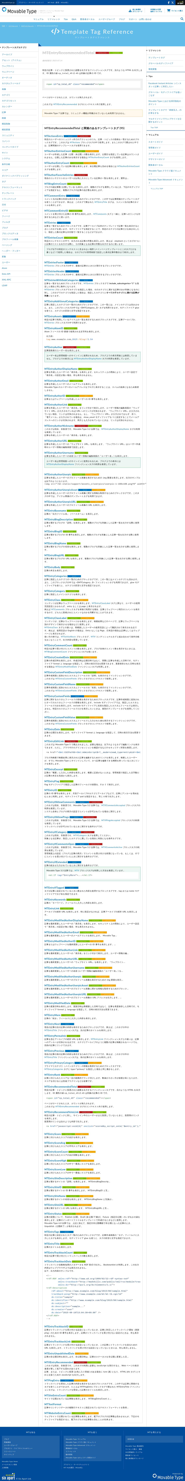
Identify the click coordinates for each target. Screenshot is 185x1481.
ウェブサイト (8, 66)
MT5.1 (95, 1062)
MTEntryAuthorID (54, 395)
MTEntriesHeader (54, 270)
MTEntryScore (52, 1132)
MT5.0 (92, 151)
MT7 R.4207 (93, 1177)
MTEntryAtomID (53, 327)
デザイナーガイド (157, 159)
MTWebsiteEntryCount (57, 1412)
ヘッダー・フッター (11, 251)
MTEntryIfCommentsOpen (59, 843)
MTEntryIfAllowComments (59, 801)
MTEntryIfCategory (55, 831)
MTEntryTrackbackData (57, 1260)
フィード (6, 216)
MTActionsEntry (53, 135)
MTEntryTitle (101, 201)
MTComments (100, 213)
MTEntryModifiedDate (66, 666)
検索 (4, 118)
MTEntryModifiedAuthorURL (61, 958)
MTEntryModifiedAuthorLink (61, 949)
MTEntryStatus (53, 1212)
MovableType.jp (8, 2)
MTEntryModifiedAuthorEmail (61, 931)
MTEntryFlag (51, 780)
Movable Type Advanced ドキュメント (81, 1444)
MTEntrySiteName (55, 1194)
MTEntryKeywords (55, 898)
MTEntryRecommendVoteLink (61, 1110)
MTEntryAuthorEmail (56, 380)
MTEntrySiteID (53, 1186)
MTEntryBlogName (55, 542)
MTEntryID (50, 789)
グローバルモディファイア (161, 63)
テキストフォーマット (12, 187)
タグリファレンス (27, 26)
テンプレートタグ (157, 57)
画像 (4, 89)
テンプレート (8, 193)
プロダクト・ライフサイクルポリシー (18, 1447)
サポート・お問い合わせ (140, 19)
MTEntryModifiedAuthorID (60, 940)
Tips (66, 19)
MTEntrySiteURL (54, 1203)
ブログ (122, 19)
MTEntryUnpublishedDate (59, 1352)
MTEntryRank (52, 1074)
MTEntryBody (52, 566)
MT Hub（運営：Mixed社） (59, 2)
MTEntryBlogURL (54, 554)
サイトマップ (9, 1453)
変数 (4, 256)
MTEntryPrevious (54, 1050)
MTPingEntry (52, 1379)
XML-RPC (6, 279)
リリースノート (10, 1450)
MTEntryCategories (55, 575)
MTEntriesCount (53, 237)
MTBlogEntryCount (55, 183)
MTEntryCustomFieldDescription (63, 671)
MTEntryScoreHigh (55, 1159)
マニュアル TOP (157, 189)
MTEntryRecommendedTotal (60, 1085)
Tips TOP (154, 127)
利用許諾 (131, 1438)
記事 (4, 112)
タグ (4, 181)
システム (6, 158)
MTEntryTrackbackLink (57, 1340)
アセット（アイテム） (12, 60)
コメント (6, 141)
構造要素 (6, 129)
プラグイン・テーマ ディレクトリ (77, 1463)
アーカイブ (7, 54)
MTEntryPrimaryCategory (59, 1062)
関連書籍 (7, 1441)
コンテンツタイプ (10, 147)
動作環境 (69, 1453)
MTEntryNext (52, 1023)
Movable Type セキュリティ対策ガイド (81, 1456)
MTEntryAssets (53, 316)
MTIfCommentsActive (111, 846)
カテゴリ (6, 95)
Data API (6, 274)
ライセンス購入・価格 (134, 1448)
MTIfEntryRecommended (65, 104)
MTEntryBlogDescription (58, 518)
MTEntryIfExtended (55, 861)
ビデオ (5, 210)
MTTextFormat (52, 1403)
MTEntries (50, 222)
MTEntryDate (52, 728)
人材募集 (6, 1466)
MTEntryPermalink (55, 1035)
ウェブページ (8, 72)
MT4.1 (92, 474)
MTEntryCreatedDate (56, 656)
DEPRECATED (102, 53)
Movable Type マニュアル (76, 1438)
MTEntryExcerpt (53, 768)
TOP (3, 26)
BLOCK (70, 136)
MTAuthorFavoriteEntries (59, 174)
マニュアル (38, 19)
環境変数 (153, 69)
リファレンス (54, 19)
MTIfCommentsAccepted (113, 804)
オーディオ (7, 77)
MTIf (93, 636)
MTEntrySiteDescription (58, 1177)
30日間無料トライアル (135, 1451)
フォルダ (6, 222)
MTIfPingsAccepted (110, 819)
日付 (4, 204)
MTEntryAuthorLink (55, 404)
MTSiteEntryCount (55, 1394)
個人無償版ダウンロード (135, 1457)
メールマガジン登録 (10, 1463)
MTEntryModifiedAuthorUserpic (63, 975)
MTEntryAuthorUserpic (57, 474)
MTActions (75, 142)
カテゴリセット (9, 100)
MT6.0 (83, 1212)
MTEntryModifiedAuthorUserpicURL (65, 993)
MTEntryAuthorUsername (59, 452)
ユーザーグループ (107, 19)
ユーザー (6, 262)
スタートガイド (156, 142)
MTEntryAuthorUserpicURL (60, 501)
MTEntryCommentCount (58, 644)
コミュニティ (8, 135)
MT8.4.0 (81, 1352)
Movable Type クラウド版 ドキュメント (81, 1441)
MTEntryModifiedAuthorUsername (64, 967)
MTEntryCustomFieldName (60, 683)
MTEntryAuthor (53, 346)
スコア (5, 170)
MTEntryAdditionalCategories (61, 301)
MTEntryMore (52, 1014)
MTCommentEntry (55, 195)
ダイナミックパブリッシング (15, 176)
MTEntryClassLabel (101, 602)
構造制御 (6, 124)
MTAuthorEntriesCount (57, 150)
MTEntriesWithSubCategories (61, 279)
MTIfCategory (80, 834)
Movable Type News (11, 1460)
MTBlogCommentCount (55, 651)
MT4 (83, 316)
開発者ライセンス (133, 1454)
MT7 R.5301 (109, 919)
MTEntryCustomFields (66, 678)
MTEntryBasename (55, 509)
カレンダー (7, 106)
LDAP (4, 285)
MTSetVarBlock (68, 636)
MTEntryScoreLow (55, 1168)
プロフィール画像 (10, 239)
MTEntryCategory (54, 590)
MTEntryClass (52, 599)
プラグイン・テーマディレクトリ (31, 2)
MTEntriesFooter (54, 262)
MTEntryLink (51, 907)
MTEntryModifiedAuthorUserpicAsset (66, 984)
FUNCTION (116, 53)
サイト (5, 152)
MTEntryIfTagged (54, 886)
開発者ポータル (87, 19)
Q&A (74, 19)
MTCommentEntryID (56, 210)
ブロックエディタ (10, 233)
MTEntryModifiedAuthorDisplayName (66, 919)
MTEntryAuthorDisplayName (88, 358)
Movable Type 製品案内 (135, 1445)
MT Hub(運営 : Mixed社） (75, 1466)
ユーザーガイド (156, 153)
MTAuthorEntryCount (98, 157)
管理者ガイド (155, 147)
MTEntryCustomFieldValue (59, 716)
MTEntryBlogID (53, 530)
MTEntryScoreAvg (54, 1141)
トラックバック (9, 199)
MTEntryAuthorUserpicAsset (61, 489)
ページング (7, 245)
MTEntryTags (51, 1230)
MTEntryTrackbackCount (58, 1251)
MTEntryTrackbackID (56, 1325)
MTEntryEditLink (54, 740)
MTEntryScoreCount (56, 1150)
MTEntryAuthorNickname (59, 425)
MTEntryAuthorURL (55, 440)
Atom (4, 268)
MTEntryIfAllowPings (56, 816)
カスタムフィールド (11, 83)
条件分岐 (6, 164)
